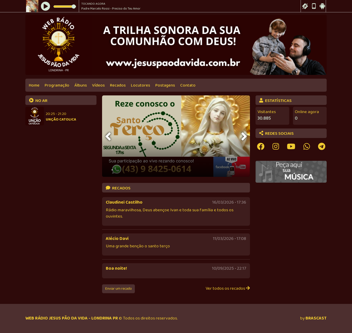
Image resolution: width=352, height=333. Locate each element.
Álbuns (80, 85)
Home (34, 85)
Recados (118, 85)
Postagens (165, 85)
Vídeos (98, 85)
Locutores (140, 85)
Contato (188, 85)
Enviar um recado (118, 289)
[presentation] (108, 136)
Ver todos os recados (228, 288)
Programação (57, 85)
